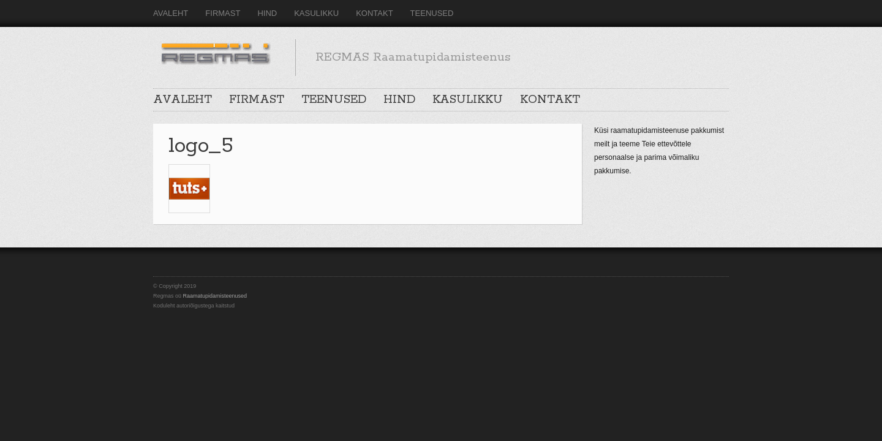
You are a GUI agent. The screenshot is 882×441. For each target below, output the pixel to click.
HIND (267, 13)
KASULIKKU (316, 13)
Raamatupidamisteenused (215, 296)
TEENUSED (432, 13)
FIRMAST (222, 13)
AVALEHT (170, 13)
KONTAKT (374, 13)
